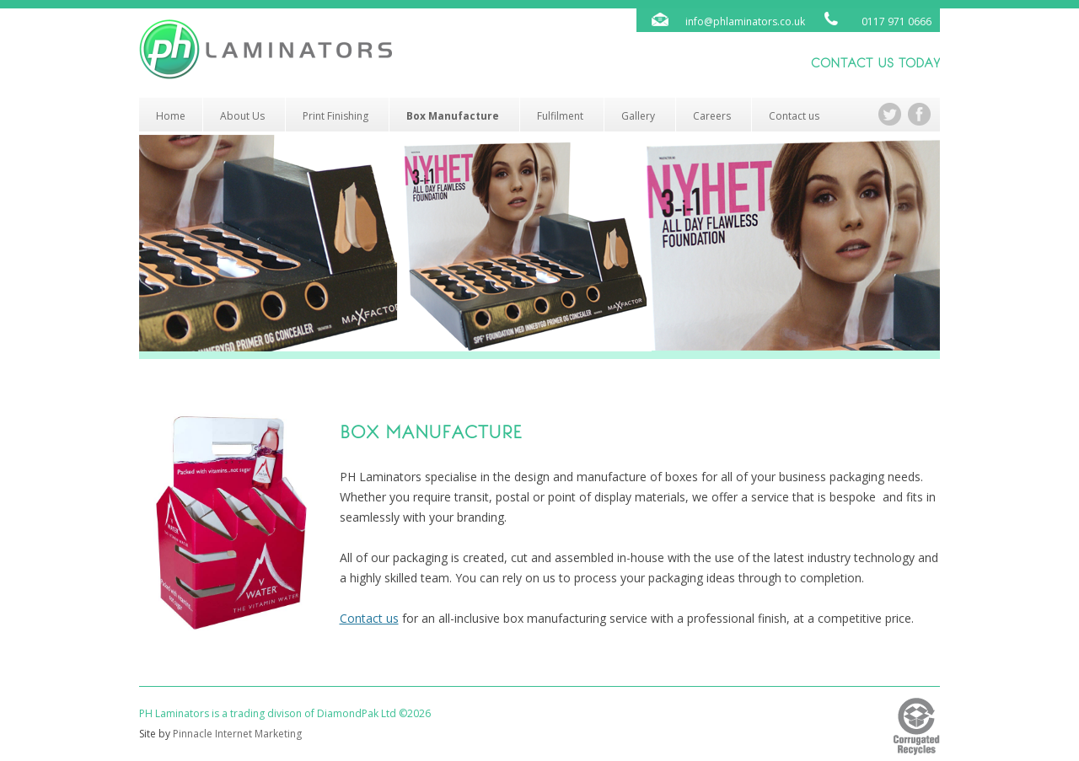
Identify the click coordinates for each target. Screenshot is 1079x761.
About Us (242, 116)
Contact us (794, 116)
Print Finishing (335, 116)
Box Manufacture (452, 116)
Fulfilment (560, 116)
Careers (712, 116)
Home (170, 116)
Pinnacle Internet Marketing (237, 733)
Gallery (638, 116)
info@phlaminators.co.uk (745, 21)
